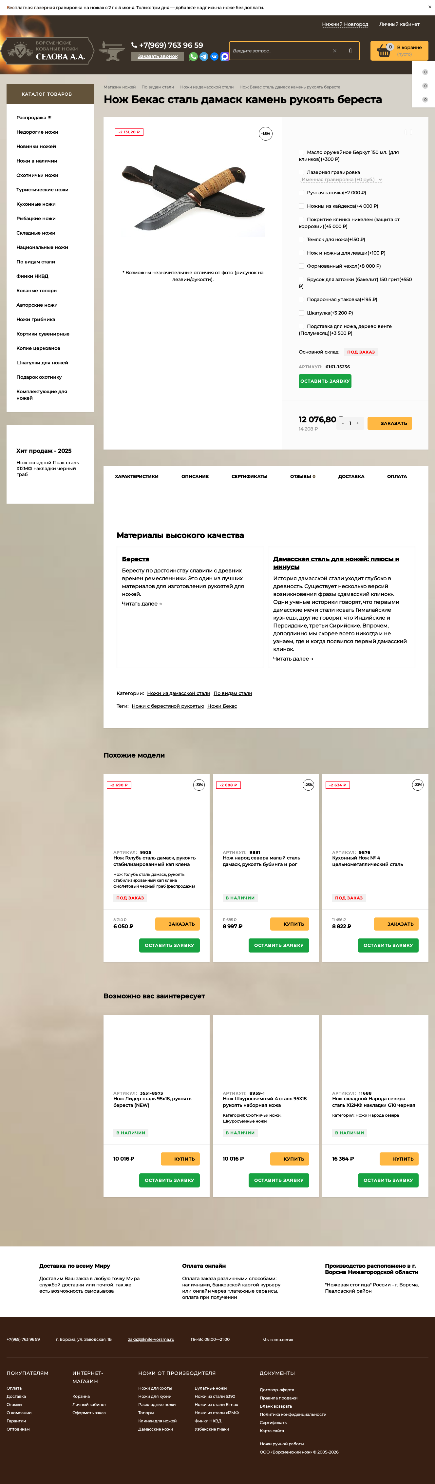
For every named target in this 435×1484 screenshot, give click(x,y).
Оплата (14, 1388)
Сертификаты (273, 1422)
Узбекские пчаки (212, 1429)
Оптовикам (18, 1429)
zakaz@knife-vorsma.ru (151, 1339)
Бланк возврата (276, 1406)
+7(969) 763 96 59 (171, 45)
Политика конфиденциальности (293, 1414)
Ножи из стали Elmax (216, 1404)
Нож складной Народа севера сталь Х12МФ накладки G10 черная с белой (373, 1105)
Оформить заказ (88, 1412)
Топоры (146, 1412)
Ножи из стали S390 (215, 1396)
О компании (19, 1412)
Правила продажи (278, 1398)
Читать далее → (142, 604)
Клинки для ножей (157, 1420)
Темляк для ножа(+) (332, 239)
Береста (135, 559)
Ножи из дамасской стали (207, 87)
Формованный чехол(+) (340, 266)
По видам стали (158, 87)
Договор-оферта (277, 1389)
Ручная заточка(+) (332, 193)
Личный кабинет (89, 1404)
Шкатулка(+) (326, 313)
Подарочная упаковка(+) (338, 299)
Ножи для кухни (154, 1396)
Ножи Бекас (222, 706)
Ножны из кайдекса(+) (338, 206)
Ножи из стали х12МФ (217, 1412)
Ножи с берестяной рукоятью (168, 706)
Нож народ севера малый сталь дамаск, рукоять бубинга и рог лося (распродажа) (261, 864)
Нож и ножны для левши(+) (342, 253)
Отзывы (14, 1404)
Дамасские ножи (155, 1429)
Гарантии (16, 1420)
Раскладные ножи (157, 1404)
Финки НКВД (208, 1420)
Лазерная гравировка (329, 172)
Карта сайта (272, 1430)
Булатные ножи (211, 1388)
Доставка (16, 1396)
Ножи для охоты (155, 1388)
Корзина (81, 1396)
